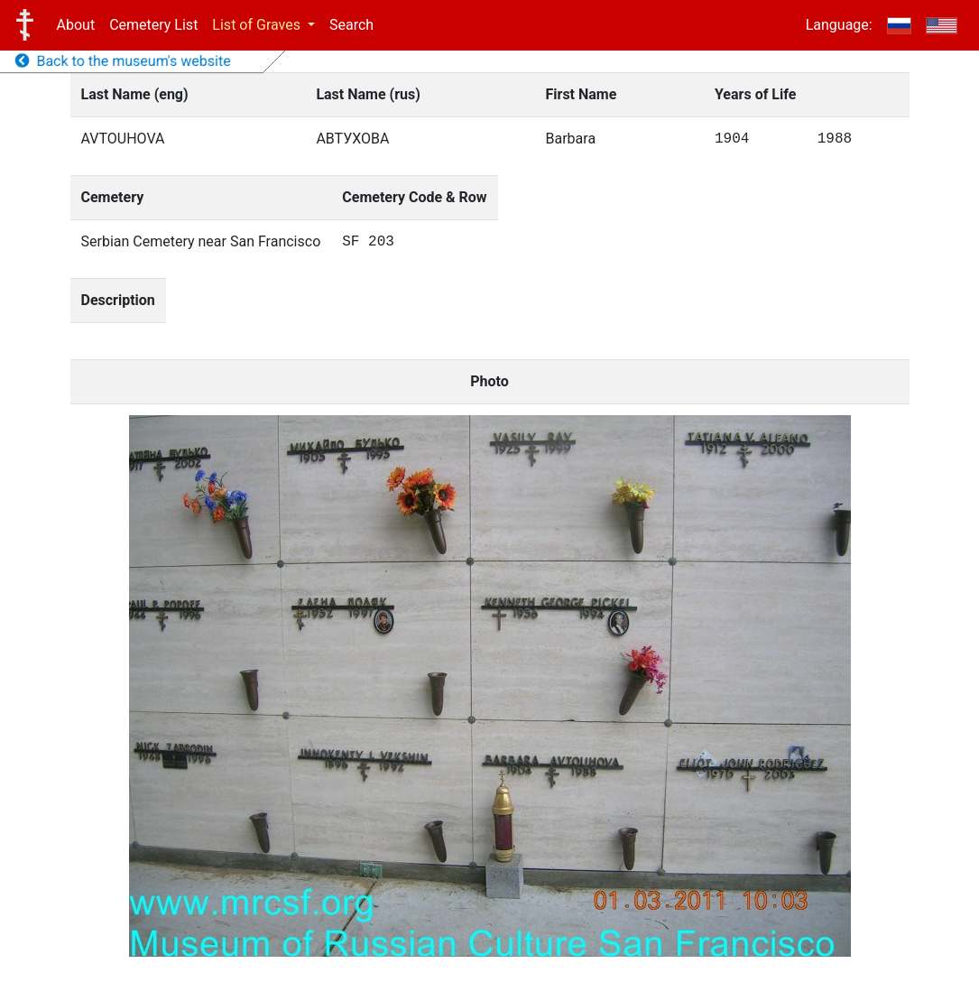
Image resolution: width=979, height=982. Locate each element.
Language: (839, 24)
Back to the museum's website (123, 60)
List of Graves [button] (258, 24)
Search (351, 24)
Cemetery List (153, 24)
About (76, 24)
